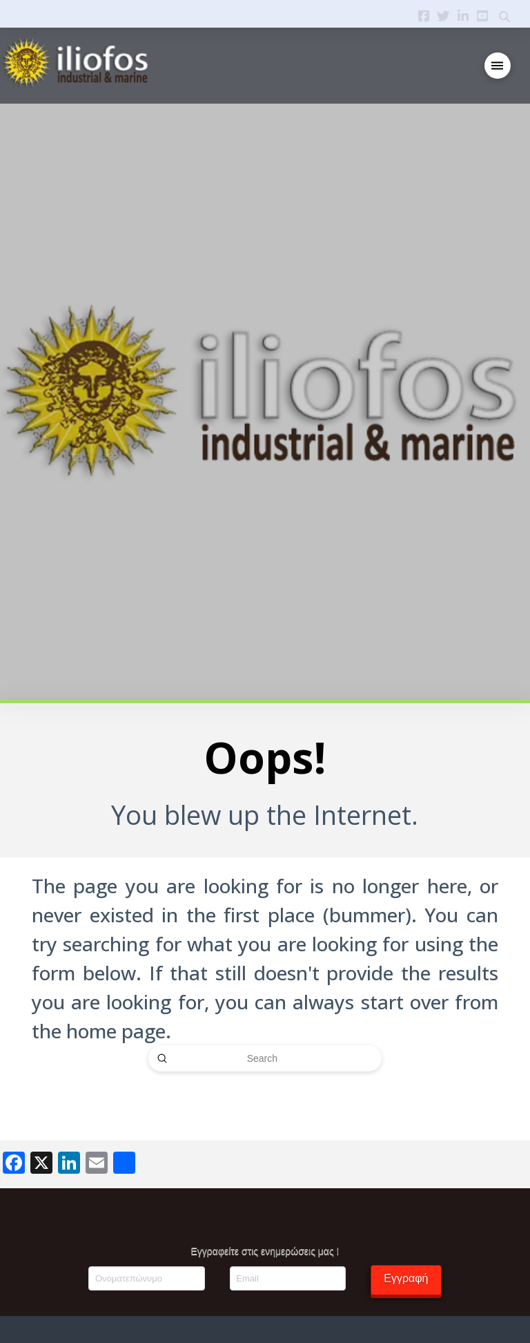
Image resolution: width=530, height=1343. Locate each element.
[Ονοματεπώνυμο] (146, 1278)
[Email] (288, 1278)
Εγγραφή (406, 1278)
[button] (497, 66)
